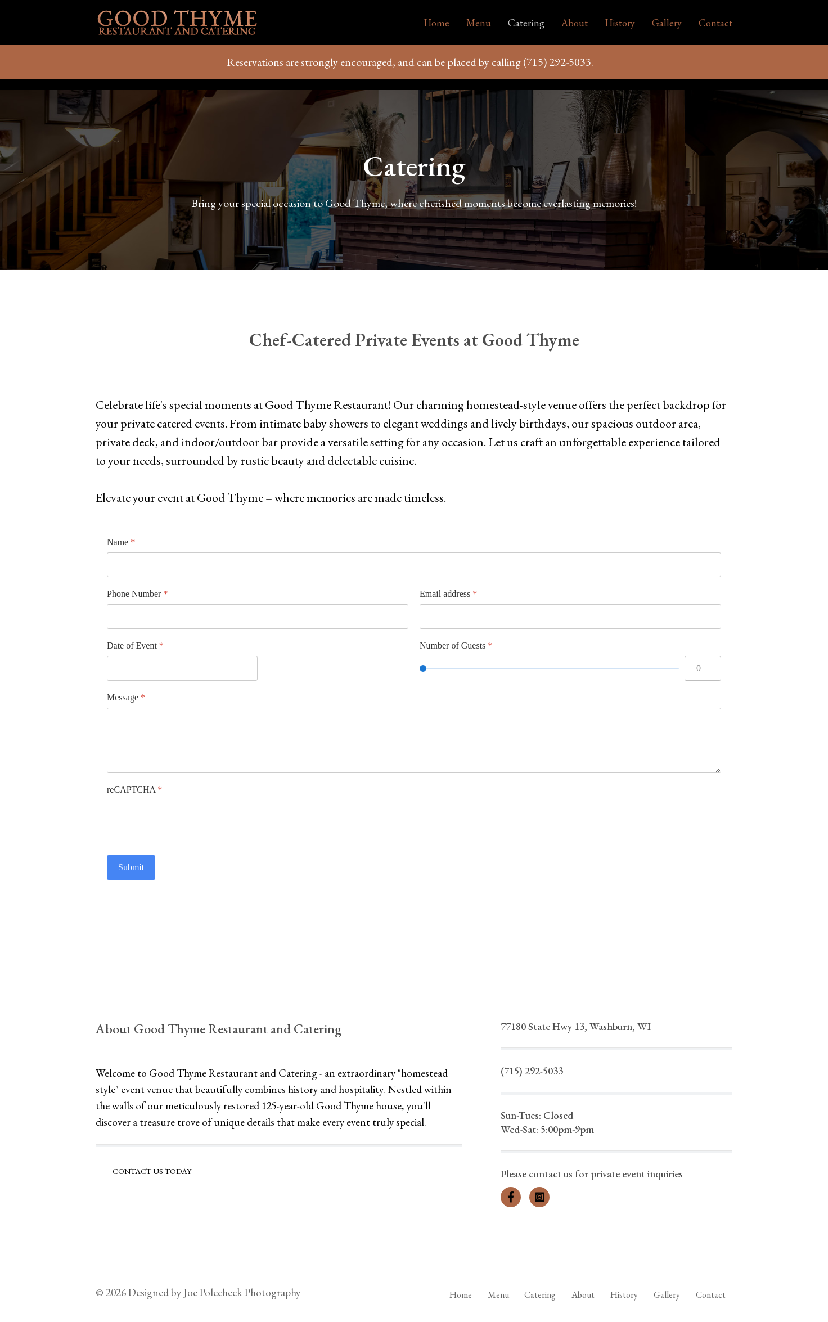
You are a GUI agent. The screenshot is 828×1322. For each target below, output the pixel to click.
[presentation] (192, 822)
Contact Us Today (151, 1171)
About (574, 22)
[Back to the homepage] (177, 22)
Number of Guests (456, 645)
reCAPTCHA (134, 789)
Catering (526, 22)
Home (436, 22)
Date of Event (135, 645)
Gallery (667, 22)
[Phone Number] (257, 616)
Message (126, 697)
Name (121, 542)
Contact (715, 22)
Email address (448, 594)
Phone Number (137, 594)
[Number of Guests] (549, 668)
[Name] (414, 564)
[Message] (414, 740)
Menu (478, 22)
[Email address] (570, 616)
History (620, 22)
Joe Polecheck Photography (241, 1292)
